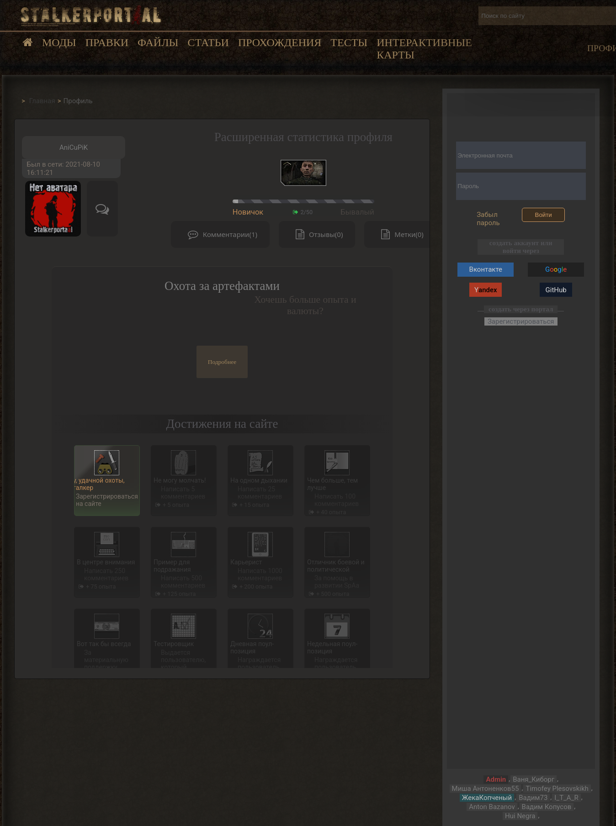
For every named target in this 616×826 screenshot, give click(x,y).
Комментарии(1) (220, 234)
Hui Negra (520, 816)
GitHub (556, 290)
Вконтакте (485, 269)
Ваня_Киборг (533, 779)
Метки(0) (400, 234)
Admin (496, 779)
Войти (543, 214)
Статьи (207, 42)
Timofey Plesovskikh (557, 788)
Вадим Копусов (547, 807)
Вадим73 (533, 798)
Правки (106, 42)
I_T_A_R (566, 798)
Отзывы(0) (317, 234)
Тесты (348, 42)
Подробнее (222, 361)
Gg (556, 269)
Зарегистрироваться (521, 321)
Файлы (158, 42)
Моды (59, 42)
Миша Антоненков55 (485, 788)
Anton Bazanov (492, 807)
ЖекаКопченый (487, 798)
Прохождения (279, 42)
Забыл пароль (488, 218)
